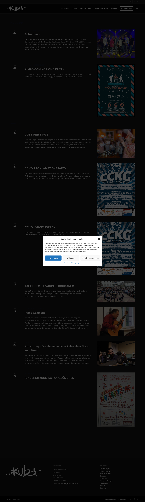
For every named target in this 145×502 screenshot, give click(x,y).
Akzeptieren (53, 258)
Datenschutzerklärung (69, 263)
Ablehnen (70, 258)
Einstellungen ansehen (90, 258)
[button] (99, 239)
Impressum (80, 263)
